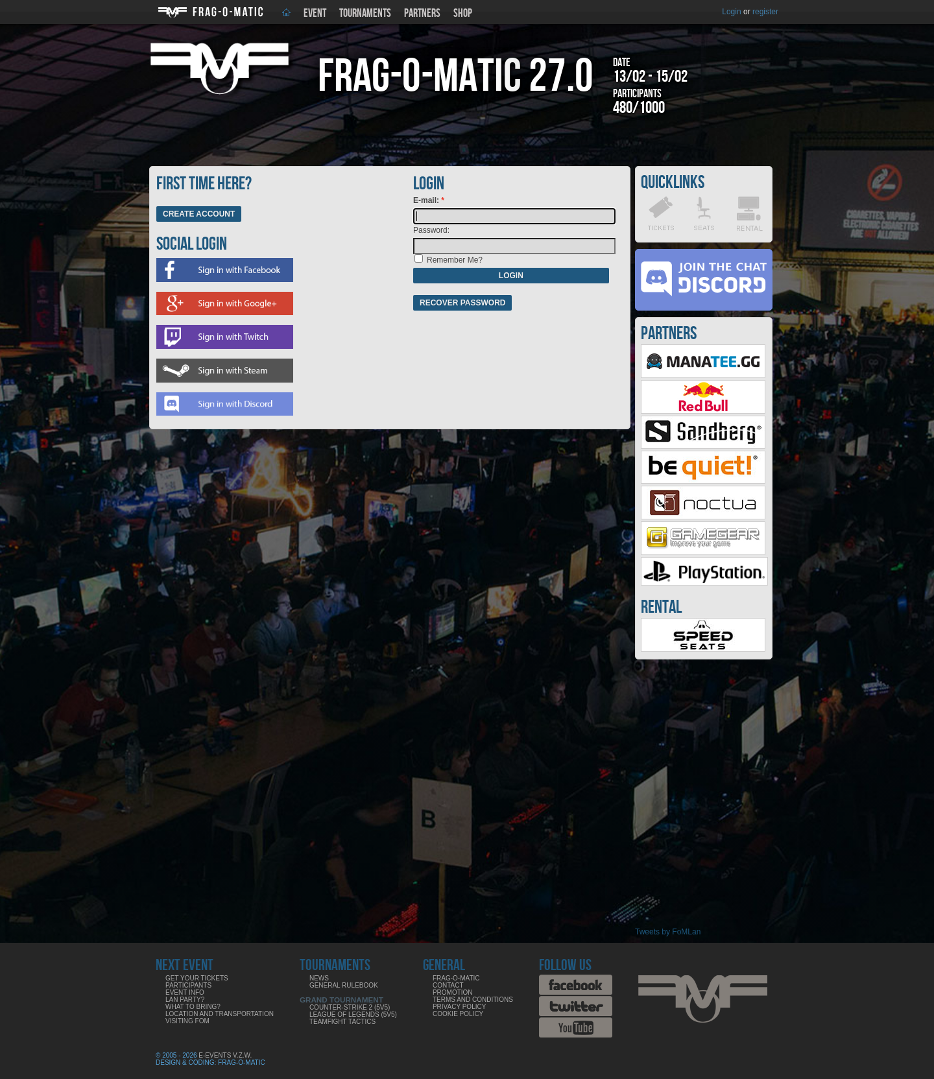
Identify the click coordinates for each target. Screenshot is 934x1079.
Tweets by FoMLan (667, 931)
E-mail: (427, 200)
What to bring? (193, 1006)
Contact (448, 985)
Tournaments (365, 13)
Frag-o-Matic (456, 978)
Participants (188, 985)
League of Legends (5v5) (353, 1014)
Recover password (462, 302)
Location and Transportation (219, 1013)
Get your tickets (196, 978)
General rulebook (343, 985)
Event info (184, 992)
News (319, 978)
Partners (422, 13)
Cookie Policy (458, 1013)
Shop (462, 13)
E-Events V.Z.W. (225, 1055)
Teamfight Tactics (342, 1021)
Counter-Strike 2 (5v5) (349, 1007)
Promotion (453, 992)
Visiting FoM (187, 1021)
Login (731, 11)
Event (315, 13)
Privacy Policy (459, 1006)
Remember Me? (455, 260)
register (765, 11)
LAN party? (184, 999)
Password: (431, 230)
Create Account (199, 214)
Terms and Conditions (473, 999)
